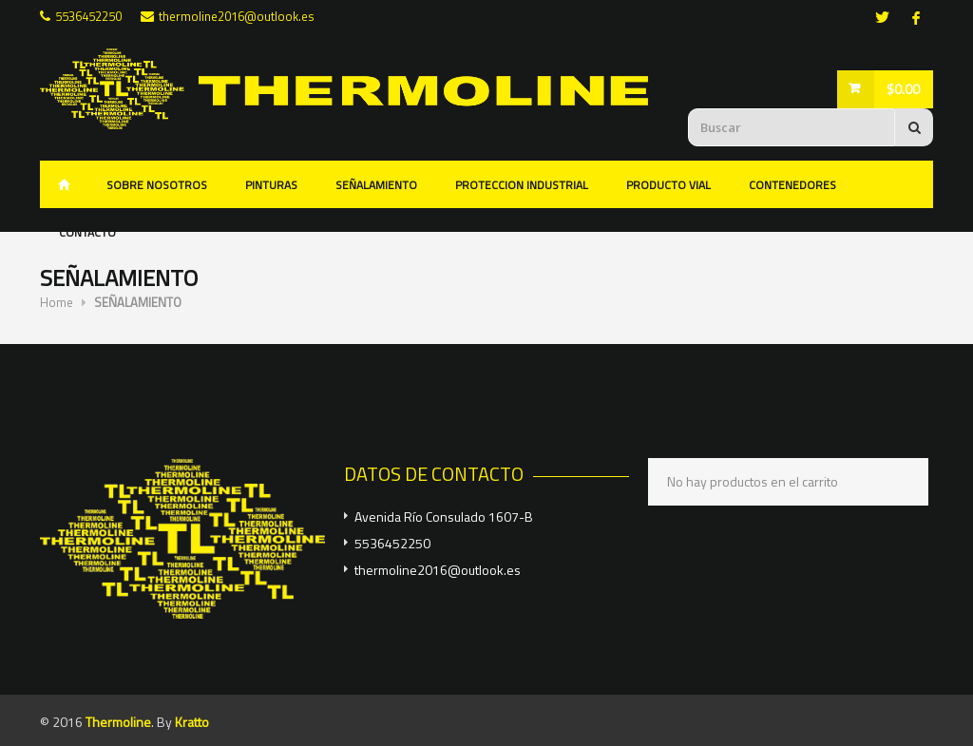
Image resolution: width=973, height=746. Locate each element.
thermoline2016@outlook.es (237, 16)
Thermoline (118, 722)
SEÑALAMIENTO (376, 185)
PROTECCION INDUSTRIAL (521, 185)
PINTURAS (271, 185)
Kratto (192, 722)
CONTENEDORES (792, 185)
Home (56, 302)
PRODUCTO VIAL (668, 185)
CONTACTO (87, 232)
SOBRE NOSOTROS (156, 185)
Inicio (63, 184)
